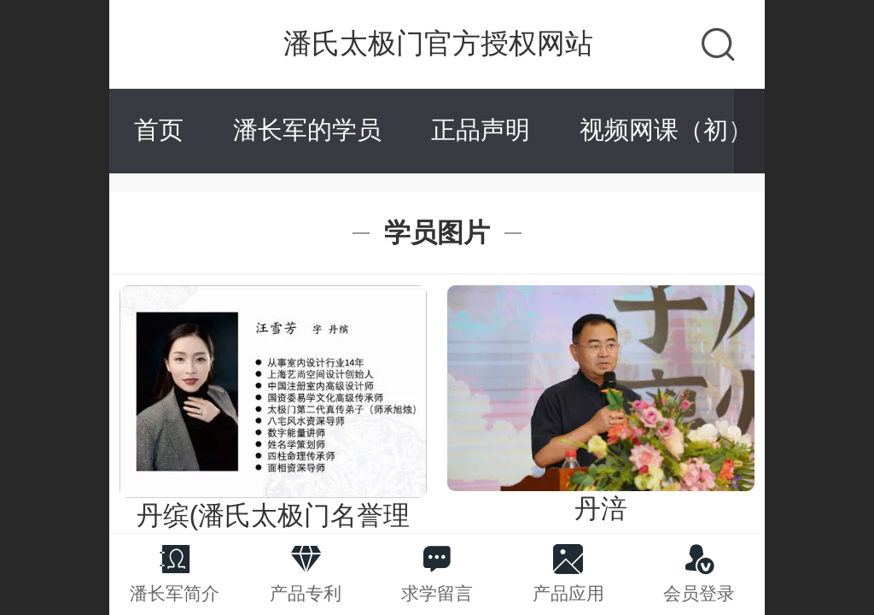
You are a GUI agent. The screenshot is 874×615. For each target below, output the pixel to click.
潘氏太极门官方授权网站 (438, 43)
